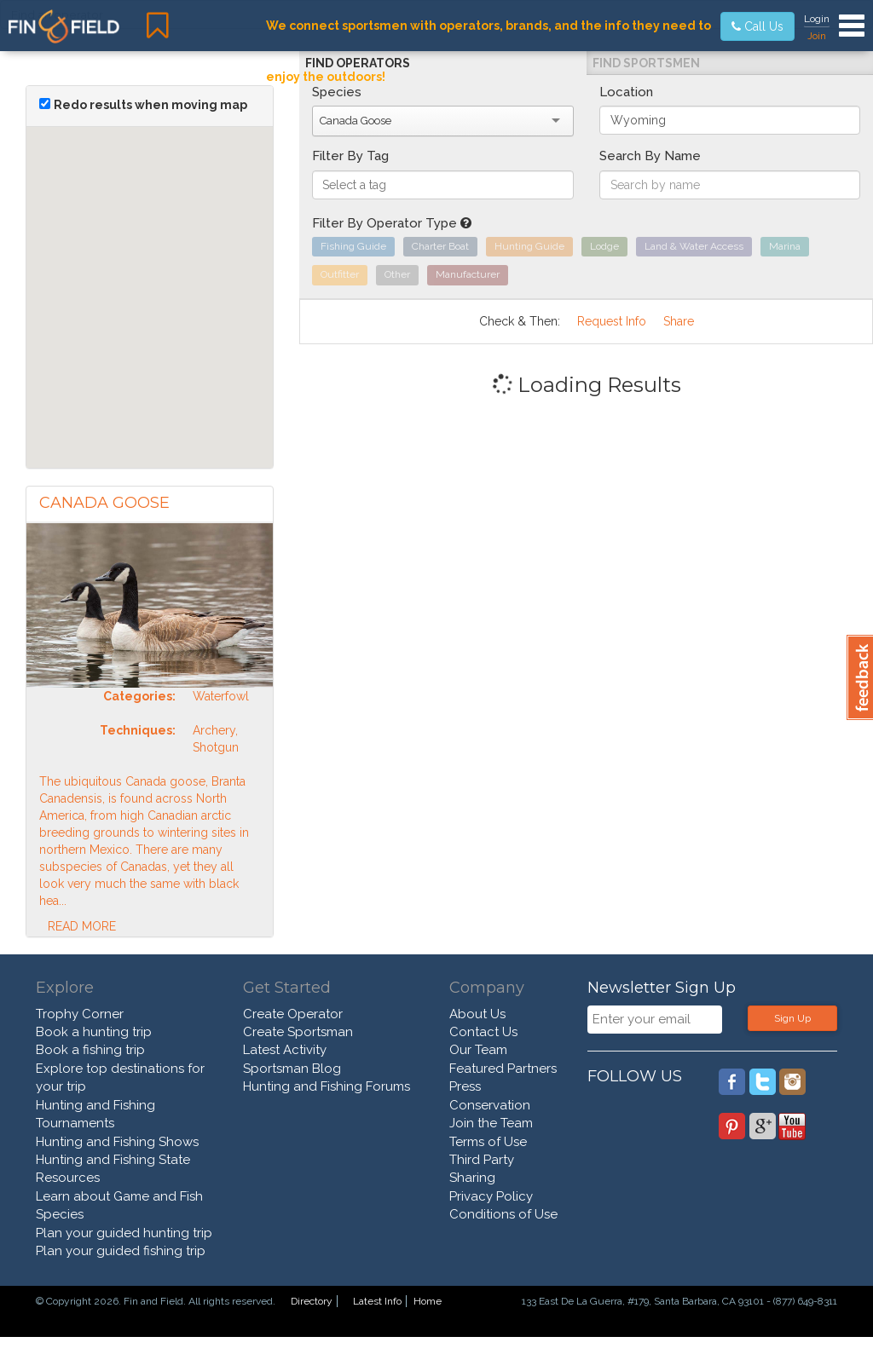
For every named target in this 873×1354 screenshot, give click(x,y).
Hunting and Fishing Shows (117, 1141)
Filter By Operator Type (391, 223)
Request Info (611, 321)
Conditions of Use (503, 1214)
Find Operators (357, 63)
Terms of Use (488, 1141)
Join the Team (491, 1123)
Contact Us (483, 1032)
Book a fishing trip (90, 1049)
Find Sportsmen (646, 63)
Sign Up (792, 1018)
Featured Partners (503, 1068)
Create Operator (293, 1014)
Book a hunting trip (94, 1032)
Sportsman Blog (292, 1068)
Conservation (489, 1105)
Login (817, 19)
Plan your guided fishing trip (120, 1251)
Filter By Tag (350, 156)
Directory (311, 1301)
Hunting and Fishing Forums (326, 1086)
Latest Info (377, 1301)
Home (427, 1301)
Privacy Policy (491, 1196)
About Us (477, 1014)
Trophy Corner (80, 1014)
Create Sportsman (298, 1032)
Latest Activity (285, 1049)
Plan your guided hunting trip (124, 1233)
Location (626, 92)
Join (816, 36)
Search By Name (650, 156)
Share (678, 321)
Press (465, 1086)
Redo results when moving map (150, 105)
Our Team (478, 1049)
